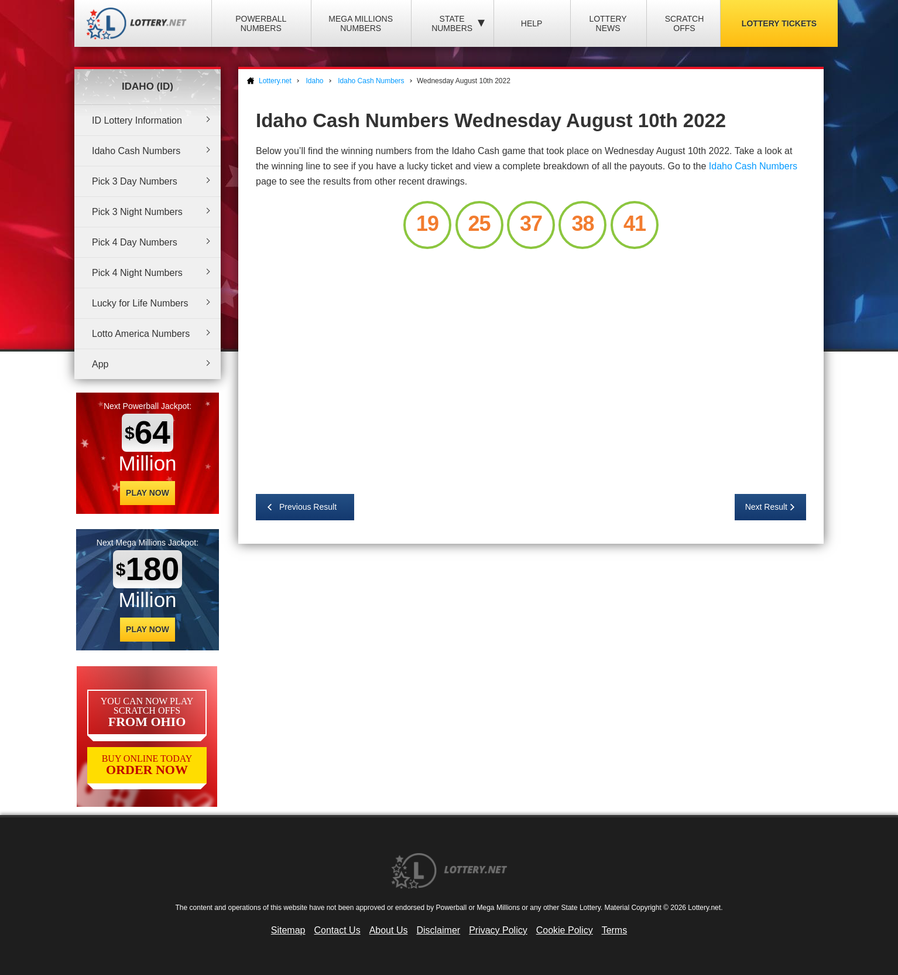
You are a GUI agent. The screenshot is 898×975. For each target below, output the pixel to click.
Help (532, 23)
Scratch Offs (684, 23)
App (100, 364)
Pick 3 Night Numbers (137, 212)
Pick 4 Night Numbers (137, 273)
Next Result (766, 507)
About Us (388, 930)
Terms (615, 930)
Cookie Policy (564, 930)
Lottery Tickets (779, 23)
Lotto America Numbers (141, 334)
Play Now (147, 492)
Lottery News (607, 23)
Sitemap (288, 930)
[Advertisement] (531, 366)
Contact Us (337, 930)
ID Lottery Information (137, 120)
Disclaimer (438, 930)
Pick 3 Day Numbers (134, 181)
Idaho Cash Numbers (136, 151)
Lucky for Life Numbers (140, 303)
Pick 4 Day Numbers (134, 242)
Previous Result (308, 507)
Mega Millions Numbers (360, 23)
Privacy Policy (498, 930)
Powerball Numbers (260, 23)
